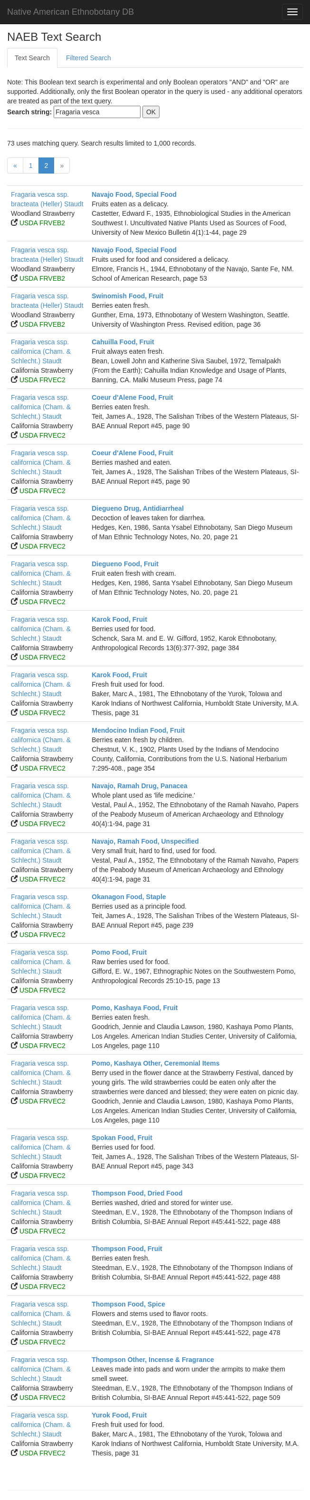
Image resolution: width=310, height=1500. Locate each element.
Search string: (29, 112)
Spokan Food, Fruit (122, 1137)
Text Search (32, 58)
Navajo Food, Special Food (134, 194)
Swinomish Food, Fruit (127, 296)
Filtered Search (88, 58)
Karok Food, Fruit (119, 619)
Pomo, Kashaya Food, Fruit (135, 1008)
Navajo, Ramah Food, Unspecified (145, 841)
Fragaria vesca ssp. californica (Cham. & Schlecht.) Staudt (41, 351)
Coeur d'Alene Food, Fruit (132, 397)
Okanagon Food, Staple (129, 897)
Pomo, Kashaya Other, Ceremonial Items (155, 1063)
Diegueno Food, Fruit (125, 564)
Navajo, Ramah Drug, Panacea (140, 786)
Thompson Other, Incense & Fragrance (153, 1359)
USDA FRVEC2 (42, 380)
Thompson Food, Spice (128, 1304)
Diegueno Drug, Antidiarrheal (138, 508)
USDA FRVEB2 (42, 223)
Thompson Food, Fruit (127, 1248)
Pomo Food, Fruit (119, 952)
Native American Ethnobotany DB (70, 12)
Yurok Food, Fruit (119, 1415)
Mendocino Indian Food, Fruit (138, 730)
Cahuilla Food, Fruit (123, 342)
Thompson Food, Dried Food (137, 1193)
